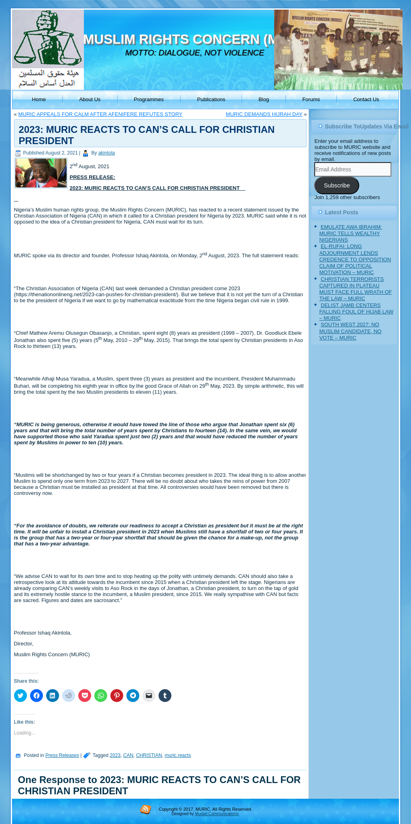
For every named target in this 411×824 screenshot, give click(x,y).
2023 (115, 755)
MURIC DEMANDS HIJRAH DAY (264, 114)
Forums (311, 99)
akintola (106, 153)
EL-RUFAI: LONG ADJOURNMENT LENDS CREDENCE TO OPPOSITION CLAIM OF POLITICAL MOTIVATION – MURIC (355, 259)
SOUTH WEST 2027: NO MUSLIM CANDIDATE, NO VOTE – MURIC (350, 331)
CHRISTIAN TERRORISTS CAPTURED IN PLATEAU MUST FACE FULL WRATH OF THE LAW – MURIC (355, 289)
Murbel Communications (216, 814)
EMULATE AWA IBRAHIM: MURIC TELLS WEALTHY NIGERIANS (350, 233)
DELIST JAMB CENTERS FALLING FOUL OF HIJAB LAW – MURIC (356, 311)
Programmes (149, 99)
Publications (211, 99)
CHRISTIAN (149, 755)
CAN (128, 755)
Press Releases (62, 755)
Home (39, 99)
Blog (263, 99)
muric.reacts (178, 755)
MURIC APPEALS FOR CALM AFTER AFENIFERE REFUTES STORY (100, 114)
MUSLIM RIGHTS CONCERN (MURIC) (199, 39)
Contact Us (366, 99)
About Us (89, 99)
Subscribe (337, 185)
